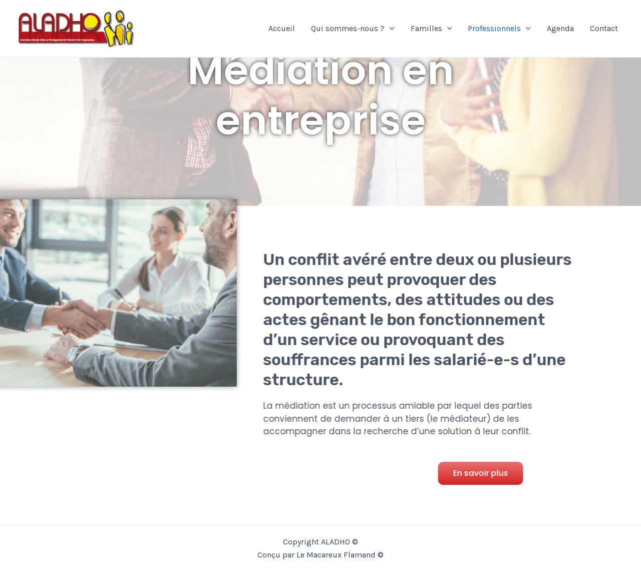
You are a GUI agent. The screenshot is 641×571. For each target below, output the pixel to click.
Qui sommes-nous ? (353, 29)
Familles (431, 29)
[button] (483, 473)
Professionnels (499, 29)
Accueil (281, 28)
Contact (604, 28)
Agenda (560, 28)
